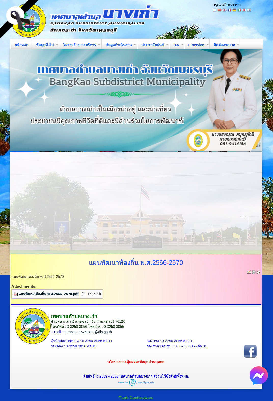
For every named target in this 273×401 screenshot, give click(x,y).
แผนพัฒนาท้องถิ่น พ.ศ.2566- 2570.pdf (48, 294)
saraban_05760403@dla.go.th (88, 332)
